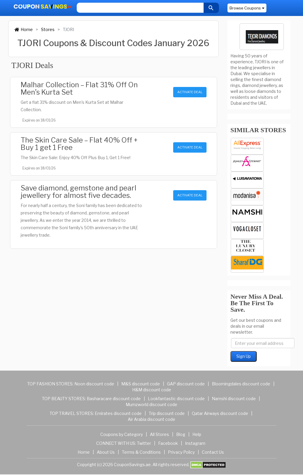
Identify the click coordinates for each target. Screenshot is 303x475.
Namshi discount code (234, 398)
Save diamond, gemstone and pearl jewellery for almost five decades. (78, 191)
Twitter (144, 443)
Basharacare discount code (114, 398)
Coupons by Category (121, 434)
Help (196, 434)
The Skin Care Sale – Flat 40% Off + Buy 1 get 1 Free (79, 143)
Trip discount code (167, 413)
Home (23, 29)
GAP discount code (186, 383)
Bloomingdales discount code (241, 383)
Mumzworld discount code (151, 404)
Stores (48, 29)
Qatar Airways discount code (220, 413)
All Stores (159, 434)
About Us (106, 452)
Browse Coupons (247, 8)
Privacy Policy (181, 452)
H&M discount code (151, 389)
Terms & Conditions (141, 452)
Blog (180, 434)
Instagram (195, 443)
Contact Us (213, 452)
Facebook (168, 443)
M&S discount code (140, 383)
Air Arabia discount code (151, 419)
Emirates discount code (118, 413)
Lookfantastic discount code (176, 398)
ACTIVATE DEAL (189, 92)
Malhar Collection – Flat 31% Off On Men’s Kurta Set (79, 88)
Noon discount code (94, 383)
